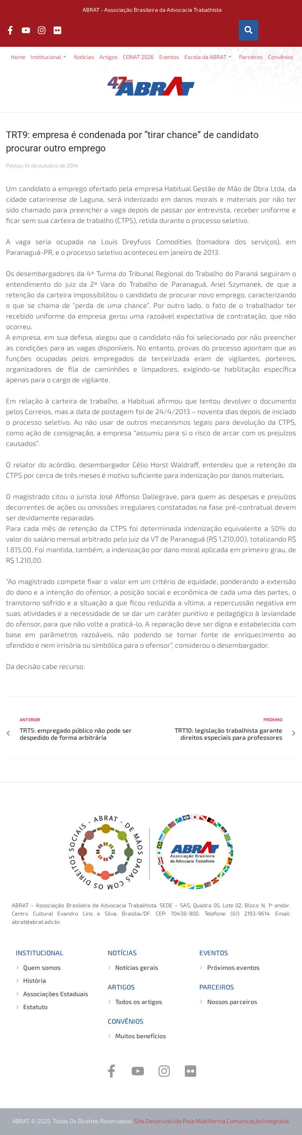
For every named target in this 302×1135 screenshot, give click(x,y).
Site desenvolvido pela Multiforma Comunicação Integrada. (212, 1120)
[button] (49, 57)
